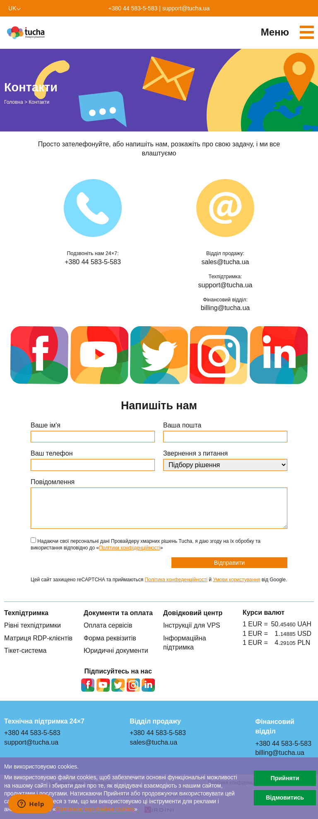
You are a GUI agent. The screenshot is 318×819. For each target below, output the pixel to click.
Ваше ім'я (45, 425)
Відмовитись (285, 797)
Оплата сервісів (108, 625)
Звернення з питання (195, 453)
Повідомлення (53, 481)
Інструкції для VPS (191, 625)
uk (12, 8)
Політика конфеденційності (176, 580)
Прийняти (284, 778)
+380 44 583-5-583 (133, 8)
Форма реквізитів (110, 638)
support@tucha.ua (186, 8)
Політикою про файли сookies (95, 809)
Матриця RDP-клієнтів (38, 638)
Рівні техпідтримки (32, 625)
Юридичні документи (116, 650)
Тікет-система (25, 650)
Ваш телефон (52, 453)
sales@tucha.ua (225, 261)
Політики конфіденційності (129, 548)
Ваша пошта (182, 425)
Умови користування (236, 580)
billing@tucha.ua (225, 307)
